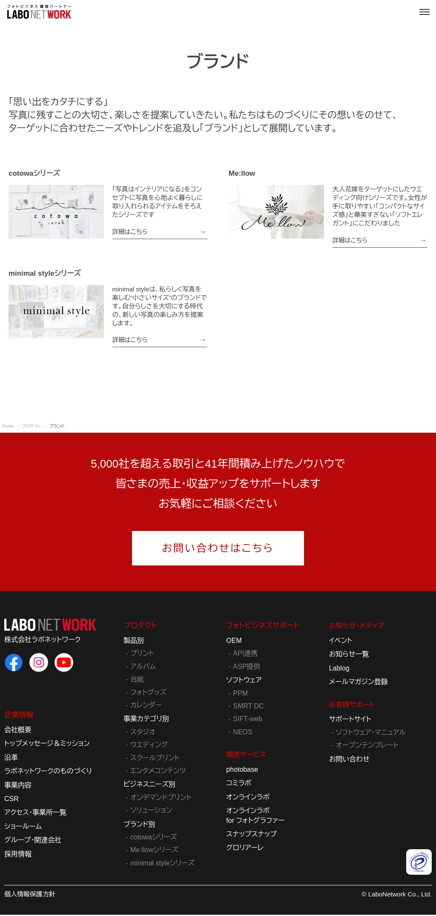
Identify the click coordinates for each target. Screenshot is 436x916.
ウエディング (149, 746)
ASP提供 (246, 667)
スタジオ (142, 733)
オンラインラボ (248, 798)
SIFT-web (247, 720)
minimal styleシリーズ (162, 864)
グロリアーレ (245, 849)
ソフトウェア (243, 681)
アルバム (143, 667)
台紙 (137, 681)
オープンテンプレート (367, 746)
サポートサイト (350, 721)
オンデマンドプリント (161, 798)
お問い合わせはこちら (218, 549)
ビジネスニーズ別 (149, 786)
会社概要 (18, 731)
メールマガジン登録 (358, 683)
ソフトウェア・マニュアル (371, 733)
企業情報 (18, 716)
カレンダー (146, 707)
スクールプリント (155, 759)
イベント (341, 642)
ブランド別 (139, 825)
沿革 (11, 758)
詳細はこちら (130, 231)
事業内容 (18, 786)
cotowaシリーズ (153, 838)
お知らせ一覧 (349, 655)
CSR (11, 800)
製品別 (133, 642)
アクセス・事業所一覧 (35, 814)
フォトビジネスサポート (260, 627)
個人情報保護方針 (29, 895)
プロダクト (139, 627)
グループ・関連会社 (32, 841)
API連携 (245, 655)
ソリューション (151, 812)
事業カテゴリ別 (146, 720)
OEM (233, 642)
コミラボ (238, 784)
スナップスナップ (251, 835)
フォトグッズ (148, 693)
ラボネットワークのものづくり (48, 772)
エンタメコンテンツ (158, 772)
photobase (242, 770)
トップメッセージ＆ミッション (47, 745)
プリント (142, 655)
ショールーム (23, 827)
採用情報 (18, 855)
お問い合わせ (349, 760)
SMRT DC (248, 707)
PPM (240, 694)
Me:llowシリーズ (154, 851)
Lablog (339, 669)
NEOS (242, 733)
